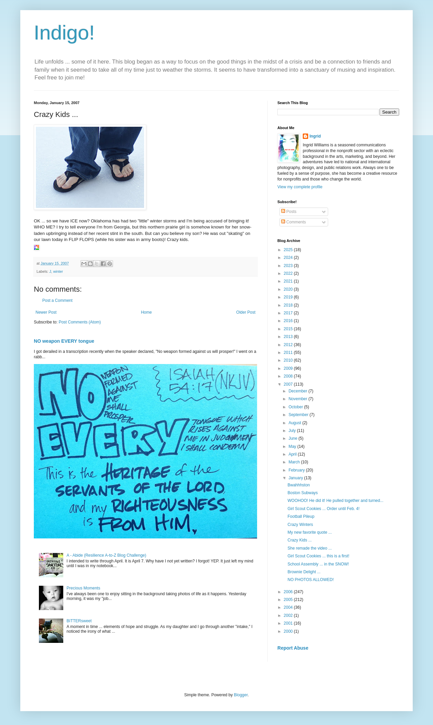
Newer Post (46, 312)
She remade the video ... (310, 548)
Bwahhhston (299, 485)
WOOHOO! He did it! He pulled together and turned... (335, 500)
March (295, 462)
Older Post (245, 312)
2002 (289, 615)
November (299, 398)
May (293, 446)
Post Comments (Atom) (80, 322)
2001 (289, 623)
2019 (289, 297)
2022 (289, 273)
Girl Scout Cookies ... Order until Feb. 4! (324, 508)
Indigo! (64, 32)
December (299, 391)
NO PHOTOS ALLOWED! (311, 579)
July (293, 430)
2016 (289, 320)
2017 (289, 313)
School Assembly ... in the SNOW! (318, 564)
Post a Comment (57, 300)
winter (58, 271)
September (299, 414)
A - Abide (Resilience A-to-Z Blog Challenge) (106, 555)
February (297, 470)
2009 (289, 368)
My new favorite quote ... (310, 532)
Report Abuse (292, 648)
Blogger (241, 695)
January (296, 478)
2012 (289, 344)
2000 (289, 631)
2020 (289, 289)
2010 (289, 360)
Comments (293, 222)
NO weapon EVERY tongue (64, 341)
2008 (289, 376)
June (293, 438)
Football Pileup (301, 516)
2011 (289, 352)
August (295, 422)
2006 (289, 591)
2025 (289, 249)
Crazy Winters (300, 524)
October (296, 407)
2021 (289, 281)
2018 (289, 305)
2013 (289, 336)
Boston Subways (303, 492)
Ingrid (315, 136)
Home (146, 312)
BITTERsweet (79, 621)
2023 (289, 265)
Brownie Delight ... (304, 572)
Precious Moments (83, 588)
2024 (289, 257)
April (293, 454)
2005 (289, 599)
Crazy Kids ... (300, 540)
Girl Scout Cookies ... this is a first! (318, 556)
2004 (289, 607)
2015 (289, 329)
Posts (288, 211)
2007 (289, 384)
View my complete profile (299, 187)
